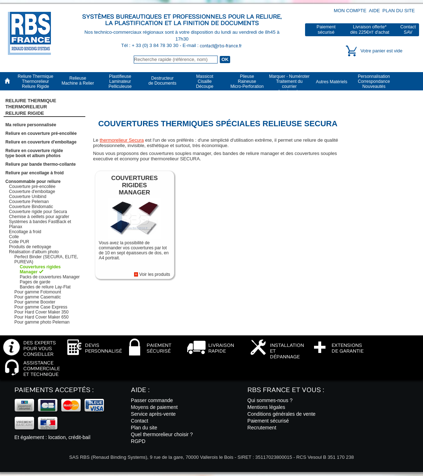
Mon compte (350, 10)
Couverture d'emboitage (32, 191)
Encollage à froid (25, 231)
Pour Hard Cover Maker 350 (41, 312)
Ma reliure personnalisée (30, 124)
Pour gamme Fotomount (37, 291)
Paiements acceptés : (54, 390)
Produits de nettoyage (30, 246)
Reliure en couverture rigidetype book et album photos (34, 153)
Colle (14, 236)
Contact (139, 421)
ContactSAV (408, 29)
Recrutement (261, 427)
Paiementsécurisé (326, 29)
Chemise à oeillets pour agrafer (39, 216)
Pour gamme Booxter (34, 302)
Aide (374, 10)
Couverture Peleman (29, 201)
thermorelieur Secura (122, 140)
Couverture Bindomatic (31, 206)
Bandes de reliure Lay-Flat (45, 286)
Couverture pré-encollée (32, 186)
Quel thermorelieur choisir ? (162, 434)
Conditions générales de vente (281, 414)
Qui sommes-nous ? (270, 400)
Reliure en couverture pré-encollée (41, 133)
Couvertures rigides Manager (40, 269)
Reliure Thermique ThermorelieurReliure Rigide (30, 107)
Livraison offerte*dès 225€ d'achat (369, 29)
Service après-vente (153, 414)
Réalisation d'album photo (34, 251)
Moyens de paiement (154, 407)
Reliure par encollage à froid (34, 172)
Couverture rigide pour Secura (38, 211)
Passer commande (152, 400)
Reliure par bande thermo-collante (40, 164)
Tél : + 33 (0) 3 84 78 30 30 (150, 45)
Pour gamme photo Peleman (42, 322)
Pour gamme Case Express (40, 307)
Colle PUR (19, 241)
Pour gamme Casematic (37, 297)
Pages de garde (35, 281)
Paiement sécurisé (268, 421)
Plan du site (398, 10)
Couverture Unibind (27, 196)
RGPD (138, 441)
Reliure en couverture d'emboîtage (40, 142)
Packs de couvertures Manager (50, 276)
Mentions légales (266, 407)
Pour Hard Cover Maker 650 (41, 317)
